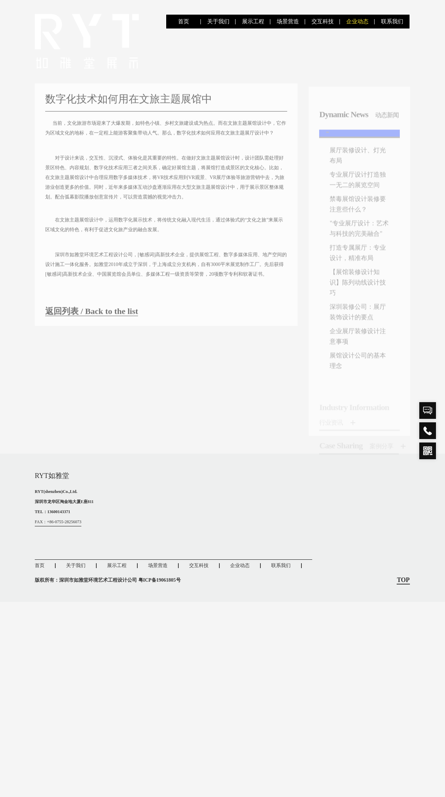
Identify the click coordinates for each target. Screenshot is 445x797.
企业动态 (357, 21)
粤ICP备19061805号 (159, 580)
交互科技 (323, 21)
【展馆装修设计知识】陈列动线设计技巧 (358, 294)
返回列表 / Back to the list (91, 316)
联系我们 (392, 21)
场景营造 (288, 21)
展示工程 (253, 21)
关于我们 (218, 21)
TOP (403, 580)
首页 (183, 21)
